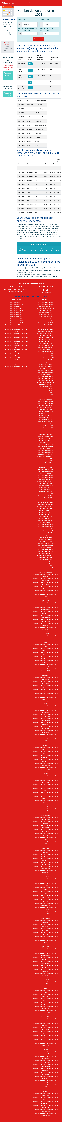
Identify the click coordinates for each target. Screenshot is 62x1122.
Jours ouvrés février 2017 (45, 520)
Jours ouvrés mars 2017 (45, 518)
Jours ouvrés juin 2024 (45, 339)
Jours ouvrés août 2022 (46, 384)
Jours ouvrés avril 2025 (46, 319)
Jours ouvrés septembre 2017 (45, 506)
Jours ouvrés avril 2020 (46, 442)
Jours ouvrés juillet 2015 (45, 559)
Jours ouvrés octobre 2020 (45, 430)
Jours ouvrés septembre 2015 (45, 555)
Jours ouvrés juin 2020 (45, 438)
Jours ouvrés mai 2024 (45, 341)
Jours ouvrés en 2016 (16, 302)
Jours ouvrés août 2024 (46, 335)
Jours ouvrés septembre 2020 (45, 432)
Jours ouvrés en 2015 (16, 310)
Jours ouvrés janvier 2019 (45, 473)
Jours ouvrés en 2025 (16, 323)
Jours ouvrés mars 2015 (45, 568)
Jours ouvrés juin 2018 (45, 487)
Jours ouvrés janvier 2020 (45, 448)
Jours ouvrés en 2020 (16, 312)
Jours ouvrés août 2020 (46, 434)
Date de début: (24, 20)
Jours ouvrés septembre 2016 (45, 531)
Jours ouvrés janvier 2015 (45, 572)
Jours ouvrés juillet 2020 (45, 436)
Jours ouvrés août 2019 (46, 459)
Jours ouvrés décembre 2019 (45, 450)
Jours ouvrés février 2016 (45, 545)
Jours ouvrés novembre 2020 (45, 428)
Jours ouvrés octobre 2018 (45, 479)
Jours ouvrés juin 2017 (45, 512)
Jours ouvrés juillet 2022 (45, 386)
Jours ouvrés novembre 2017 (45, 502)
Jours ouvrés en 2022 (16, 316)
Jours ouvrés (8, 3)
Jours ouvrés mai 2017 (45, 514)
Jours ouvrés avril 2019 (46, 467)
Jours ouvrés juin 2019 (45, 463)
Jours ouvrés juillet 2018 (45, 485)
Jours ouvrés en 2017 (16, 304)
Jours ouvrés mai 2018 (45, 489)
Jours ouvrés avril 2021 (46, 417)
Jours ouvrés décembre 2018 (45, 475)
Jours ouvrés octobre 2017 (45, 504)
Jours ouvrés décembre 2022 (45, 376)
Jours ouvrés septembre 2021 (45, 407)
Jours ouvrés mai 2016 (45, 539)
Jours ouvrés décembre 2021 (45, 401)
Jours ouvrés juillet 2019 (45, 461)
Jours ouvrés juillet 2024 (45, 337)
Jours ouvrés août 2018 (46, 483)
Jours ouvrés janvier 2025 (45, 325)
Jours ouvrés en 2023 (16, 319)
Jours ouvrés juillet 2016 (45, 535)
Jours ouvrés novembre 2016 (45, 526)
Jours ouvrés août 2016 (46, 533)
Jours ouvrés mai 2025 (45, 316)
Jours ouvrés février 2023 (45, 372)
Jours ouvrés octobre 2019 (45, 454)
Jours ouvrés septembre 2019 (45, 456)
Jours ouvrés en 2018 (16, 306)
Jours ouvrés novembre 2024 (45, 329)
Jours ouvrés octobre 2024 (45, 331)
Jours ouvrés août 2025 (46, 310)
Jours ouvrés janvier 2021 (45, 424)
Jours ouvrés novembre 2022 (45, 378)
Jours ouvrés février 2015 (45, 570)
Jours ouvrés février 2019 (45, 471)
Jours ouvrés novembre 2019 (45, 452)
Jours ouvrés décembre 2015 (45, 549)
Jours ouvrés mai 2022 (45, 391)
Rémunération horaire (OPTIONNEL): (46, 29)
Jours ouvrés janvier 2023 (45, 374)
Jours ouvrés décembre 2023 (45, 351)
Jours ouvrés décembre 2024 (45, 327)
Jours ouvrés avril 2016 (46, 541)
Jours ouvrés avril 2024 (46, 343)
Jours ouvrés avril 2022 (46, 393)
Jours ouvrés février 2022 (45, 397)
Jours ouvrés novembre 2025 (45, 304)
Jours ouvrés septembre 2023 (45, 358)
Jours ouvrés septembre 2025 (45, 308)
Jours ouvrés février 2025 (45, 323)
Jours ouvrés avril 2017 (46, 516)
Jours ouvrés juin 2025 (45, 314)
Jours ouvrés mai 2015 (45, 564)
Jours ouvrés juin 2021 (45, 413)
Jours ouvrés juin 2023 (45, 364)
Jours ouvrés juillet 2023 (45, 362)
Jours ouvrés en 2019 (16, 308)
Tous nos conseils (7, 94)
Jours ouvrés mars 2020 (45, 444)
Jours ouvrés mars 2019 (45, 469)
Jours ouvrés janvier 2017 (45, 522)
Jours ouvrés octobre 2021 (45, 405)
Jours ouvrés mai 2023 (45, 366)
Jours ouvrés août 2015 (46, 557)
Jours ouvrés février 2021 (45, 421)
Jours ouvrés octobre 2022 (45, 380)
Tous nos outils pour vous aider (8, 75)
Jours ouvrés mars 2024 (45, 345)
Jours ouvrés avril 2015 (46, 566)
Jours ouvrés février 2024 (45, 347)
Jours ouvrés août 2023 (46, 360)
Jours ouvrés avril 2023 (46, 368)
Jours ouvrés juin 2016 (45, 537)
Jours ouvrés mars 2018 (45, 494)
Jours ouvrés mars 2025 (45, 321)
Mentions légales (45, 292)
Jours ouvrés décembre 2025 (45, 302)
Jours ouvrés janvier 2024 (45, 349)
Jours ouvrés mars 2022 (45, 395)
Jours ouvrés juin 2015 (45, 562)
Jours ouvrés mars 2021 (45, 419)
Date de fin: (44, 20)
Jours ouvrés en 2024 (16, 321)
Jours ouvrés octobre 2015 (45, 553)
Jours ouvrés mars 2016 (45, 543)
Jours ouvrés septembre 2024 (45, 333)
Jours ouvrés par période (25, 3)
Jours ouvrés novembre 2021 (45, 403)
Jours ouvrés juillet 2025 (45, 312)
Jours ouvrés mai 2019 (45, 465)
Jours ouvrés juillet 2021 (45, 411)
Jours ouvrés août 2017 (46, 508)
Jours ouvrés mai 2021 (45, 415)
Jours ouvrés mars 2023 (45, 370)
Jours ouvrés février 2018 (45, 496)
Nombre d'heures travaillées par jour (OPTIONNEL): (27, 29)
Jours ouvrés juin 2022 (45, 389)
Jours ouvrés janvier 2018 (45, 498)
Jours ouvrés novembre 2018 (45, 477)
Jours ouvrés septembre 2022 (45, 382)
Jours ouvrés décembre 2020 (45, 426)
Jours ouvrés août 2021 (46, 409)
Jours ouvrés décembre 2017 (45, 500)
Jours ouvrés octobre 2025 (45, 306)
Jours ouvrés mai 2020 (45, 440)
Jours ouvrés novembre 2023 (45, 354)
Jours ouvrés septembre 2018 (45, 481)
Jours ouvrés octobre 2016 (45, 529)
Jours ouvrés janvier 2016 (45, 547)
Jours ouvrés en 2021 (16, 314)
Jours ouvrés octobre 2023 (45, 356)
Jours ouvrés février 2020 (45, 446)
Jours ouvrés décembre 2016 (45, 524)
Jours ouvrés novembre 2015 (45, 551)
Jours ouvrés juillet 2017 (45, 510)
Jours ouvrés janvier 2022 (45, 399)
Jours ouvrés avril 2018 (46, 491)
